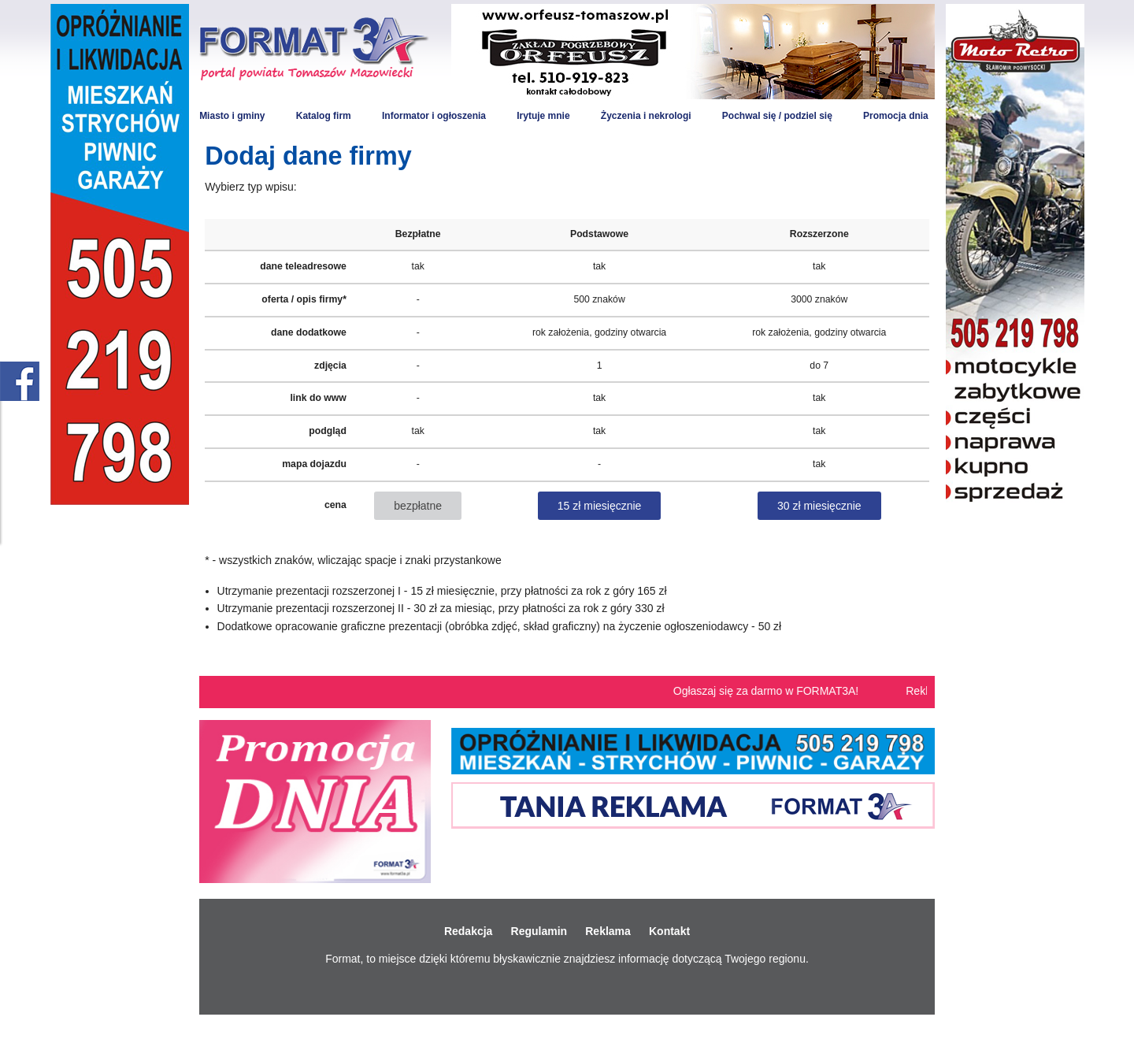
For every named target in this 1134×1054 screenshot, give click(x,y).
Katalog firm (323, 115)
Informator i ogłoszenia (434, 115)
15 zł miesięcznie (600, 505)
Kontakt (669, 931)
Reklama (608, 931)
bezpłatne (418, 505)
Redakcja (468, 931)
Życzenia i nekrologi (646, 115)
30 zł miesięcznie (819, 505)
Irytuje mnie (543, 115)
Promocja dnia (895, 115)
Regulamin (539, 931)
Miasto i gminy (232, 115)
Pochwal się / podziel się (777, 115)
